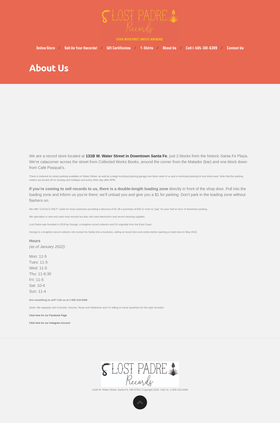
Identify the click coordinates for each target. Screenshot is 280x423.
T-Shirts (146, 48)
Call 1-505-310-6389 (201, 48)
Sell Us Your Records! (81, 48)
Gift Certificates (119, 48)
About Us (169, 48)
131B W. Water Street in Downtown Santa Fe (126, 156)
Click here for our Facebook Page (48, 315)
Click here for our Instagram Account (49, 322)
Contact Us (235, 48)
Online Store (45, 48)
